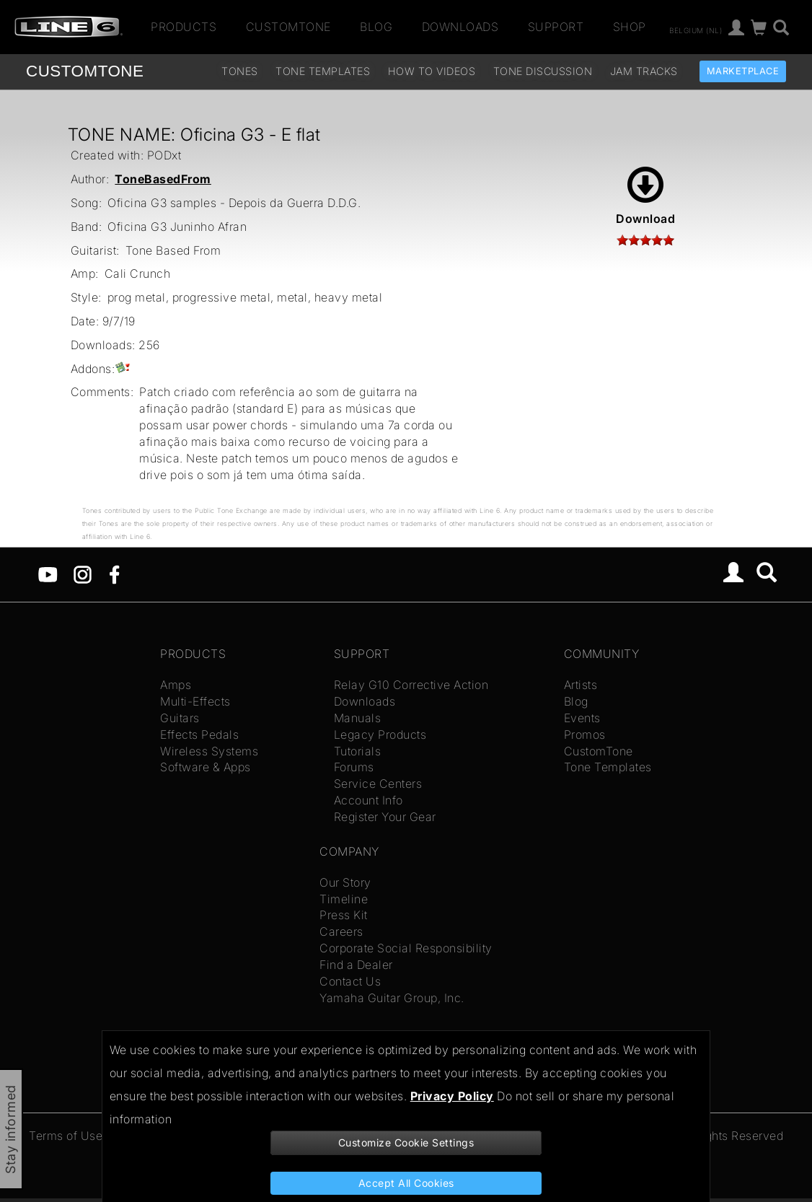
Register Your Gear (385, 817)
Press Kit (343, 915)
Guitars (180, 718)
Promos (585, 734)
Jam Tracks (644, 71)
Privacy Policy (452, 1096)
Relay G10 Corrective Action (411, 684)
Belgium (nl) (695, 29)
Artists (581, 684)
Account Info (368, 800)
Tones (239, 71)
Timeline (343, 899)
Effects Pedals (199, 734)
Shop (629, 26)
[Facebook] (114, 573)
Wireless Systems (209, 751)
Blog (376, 26)
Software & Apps (205, 767)
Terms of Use (65, 1135)
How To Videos (432, 71)
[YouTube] (48, 573)
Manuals (357, 718)
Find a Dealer (356, 964)
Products (183, 26)
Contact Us (350, 981)
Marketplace (743, 71)
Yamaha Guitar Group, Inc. (391, 998)
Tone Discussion (543, 71)
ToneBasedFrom (163, 179)
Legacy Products (380, 734)
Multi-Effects (195, 701)
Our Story (345, 882)
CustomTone (288, 26)
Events (582, 718)
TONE (85, 71)
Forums (354, 767)
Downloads (460, 26)
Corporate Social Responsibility (406, 948)
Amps (175, 684)
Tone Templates (322, 71)
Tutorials (357, 751)
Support (556, 26)
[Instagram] (83, 573)
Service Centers (378, 783)
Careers (341, 931)
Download (645, 196)
